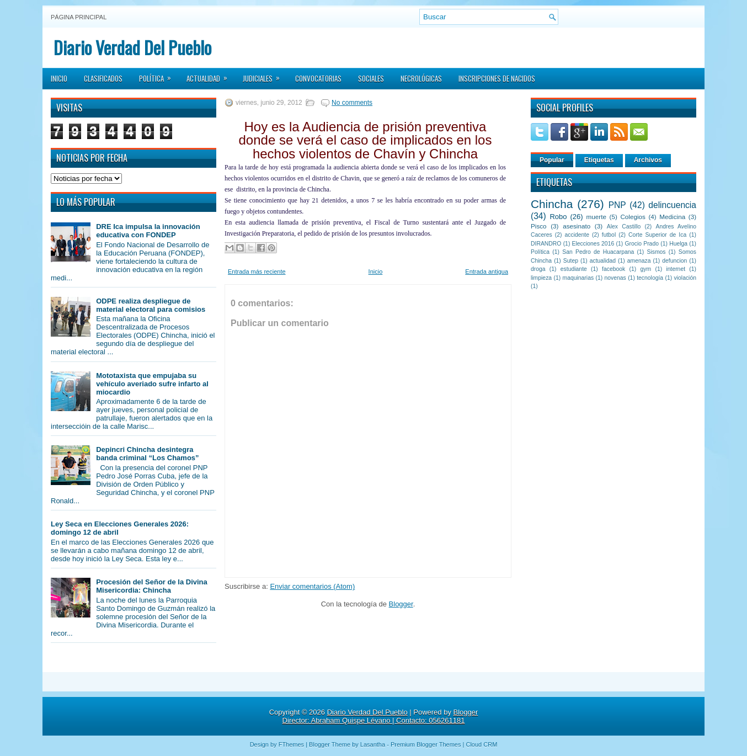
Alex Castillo (624, 226)
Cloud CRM (481, 744)
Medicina (672, 216)
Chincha (552, 204)
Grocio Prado (642, 244)
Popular (552, 160)
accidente (577, 235)
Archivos (648, 160)
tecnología (650, 278)
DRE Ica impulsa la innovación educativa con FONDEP (148, 230)
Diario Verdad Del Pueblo (132, 47)
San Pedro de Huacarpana (598, 252)
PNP (617, 205)
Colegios (632, 216)
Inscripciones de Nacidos (496, 78)
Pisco (539, 226)
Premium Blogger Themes (426, 744)
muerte (596, 216)
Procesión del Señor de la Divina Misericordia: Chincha (151, 586)
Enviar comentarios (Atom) (312, 586)
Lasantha (372, 744)
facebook (613, 269)
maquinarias (578, 278)
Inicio (59, 78)
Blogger (401, 604)
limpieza (541, 278)
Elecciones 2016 (593, 244)
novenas (615, 278)
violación (685, 278)
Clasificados (103, 78)
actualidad (603, 261)
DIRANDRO (546, 244)
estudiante (574, 269)
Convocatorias (318, 78)
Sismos (656, 252)
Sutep (570, 261)
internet (675, 269)
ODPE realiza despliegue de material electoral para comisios (150, 305)
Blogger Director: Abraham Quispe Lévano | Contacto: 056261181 (380, 716)
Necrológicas (421, 78)
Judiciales (265, 75)
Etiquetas (599, 160)
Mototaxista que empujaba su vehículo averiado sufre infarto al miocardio (152, 383)
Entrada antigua (486, 271)
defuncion (674, 261)
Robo (558, 216)
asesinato (576, 226)
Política (158, 75)
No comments (352, 103)
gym (646, 269)
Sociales (371, 78)
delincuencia (672, 205)
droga (538, 269)
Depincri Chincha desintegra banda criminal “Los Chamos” (147, 453)
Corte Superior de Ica (657, 235)
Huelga (678, 244)
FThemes (291, 744)
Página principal (78, 17)
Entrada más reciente (257, 271)
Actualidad (210, 75)
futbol (609, 235)
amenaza (639, 261)
